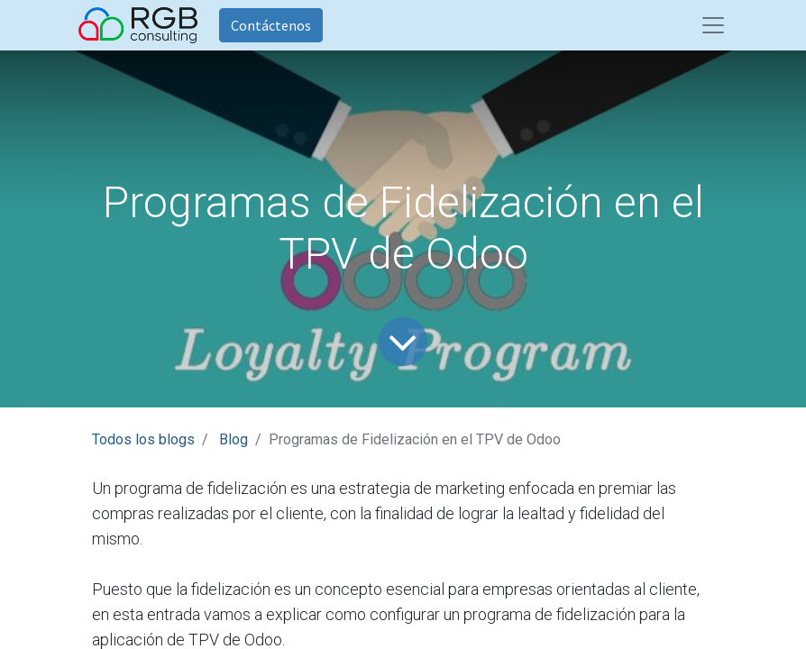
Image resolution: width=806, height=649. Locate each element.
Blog (233, 439)
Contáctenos (271, 25)
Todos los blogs (143, 439)
